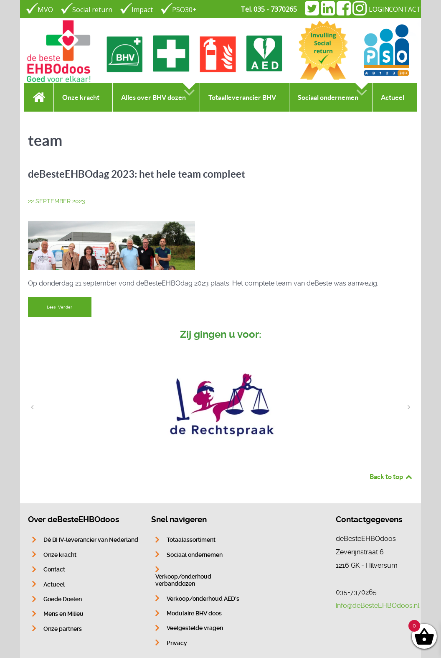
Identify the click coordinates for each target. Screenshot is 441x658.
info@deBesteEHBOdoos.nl (377, 606)
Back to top (391, 476)
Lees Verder (60, 307)
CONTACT (405, 9)
